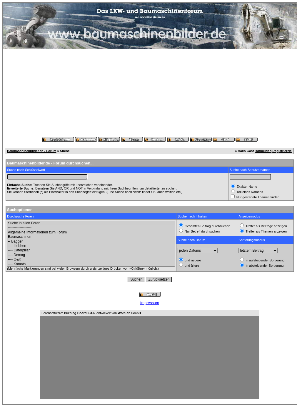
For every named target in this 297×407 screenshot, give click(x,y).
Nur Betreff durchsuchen (202, 231)
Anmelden (263, 151)
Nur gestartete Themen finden (257, 197)
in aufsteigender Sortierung (264, 260)
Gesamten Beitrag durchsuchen (207, 226)
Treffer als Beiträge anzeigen (266, 226)
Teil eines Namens (249, 192)
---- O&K (91, 259)
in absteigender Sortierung (264, 265)
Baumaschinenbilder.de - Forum (31, 151)
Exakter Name (246, 186)
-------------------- (91, 227)
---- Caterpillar (91, 250)
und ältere (191, 265)
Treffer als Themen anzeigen (266, 231)
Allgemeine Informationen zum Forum (91, 232)
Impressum (149, 303)
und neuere (192, 260)
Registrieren (281, 151)
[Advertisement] (150, 93)
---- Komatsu (91, 264)
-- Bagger (91, 241)
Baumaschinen (91, 237)
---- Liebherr (91, 246)
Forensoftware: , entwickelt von (91, 313)
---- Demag (91, 255)
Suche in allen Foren (91, 223)
